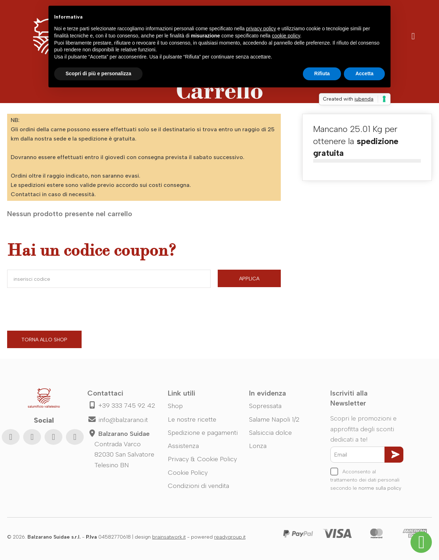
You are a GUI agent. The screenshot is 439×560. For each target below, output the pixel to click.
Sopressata (265, 406)
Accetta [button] (364, 73)
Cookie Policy (188, 473)
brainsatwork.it (169, 537)
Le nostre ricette (192, 419)
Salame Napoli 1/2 (274, 419)
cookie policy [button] (286, 36)
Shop (175, 406)
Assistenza (183, 446)
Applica (249, 279)
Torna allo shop (44, 340)
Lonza (258, 446)
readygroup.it (230, 537)
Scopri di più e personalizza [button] (98, 73)
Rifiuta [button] (322, 73)
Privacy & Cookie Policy (202, 459)
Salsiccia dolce (270, 433)
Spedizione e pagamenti (203, 433)
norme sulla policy (379, 488)
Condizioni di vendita (198, 486)
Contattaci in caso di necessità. (53, 194)
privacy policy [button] (261, 28)
